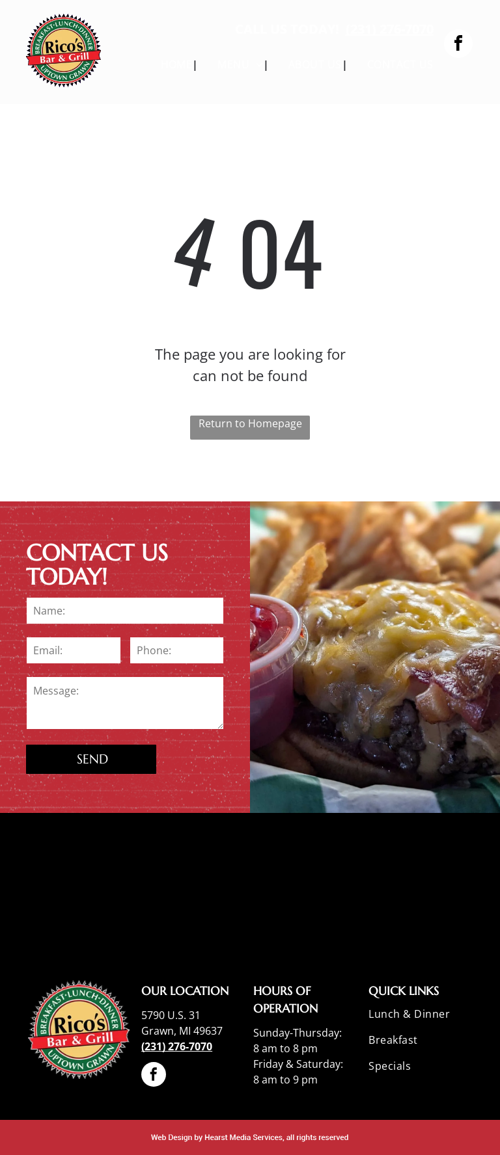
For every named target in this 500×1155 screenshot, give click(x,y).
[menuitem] (170, 64)
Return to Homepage (250, 423)
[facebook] (458, 45)
